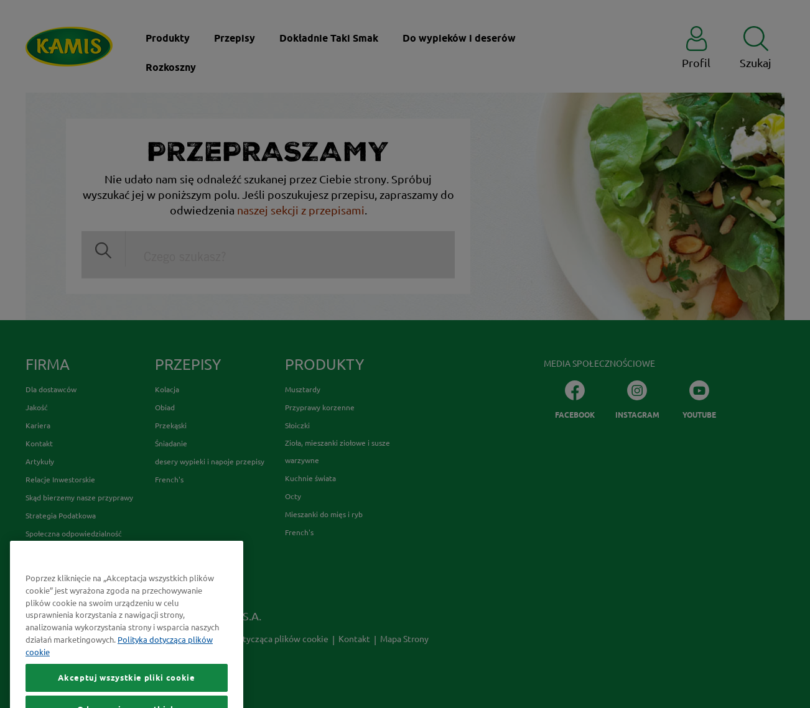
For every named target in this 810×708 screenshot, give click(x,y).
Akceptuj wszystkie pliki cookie (126, 694)
